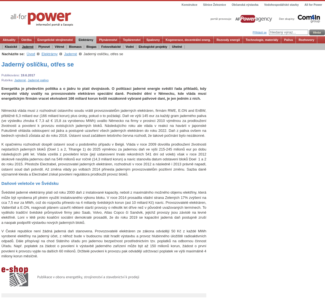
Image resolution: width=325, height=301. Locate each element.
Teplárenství (131, 39)
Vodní (130, 46)
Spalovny (153, 39)
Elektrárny (85, 39)
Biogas (91, 46)
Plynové (44, 46)
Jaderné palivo (38, 80)
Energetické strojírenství (55, 39)
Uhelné (177, 46)
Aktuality (9, 39)
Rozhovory (306, 39)
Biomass (75, 46)
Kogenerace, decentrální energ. (188, 39)
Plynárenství (108, 39)
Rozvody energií (228, 39)
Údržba (26, 39)
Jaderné (28, 46)
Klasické (11, 46)
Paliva (288, 39)
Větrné (59, 46)
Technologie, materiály (262, 39)
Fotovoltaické (111, 46)
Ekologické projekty (153, 46)
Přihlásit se (260, 32)
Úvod (31, 54)
